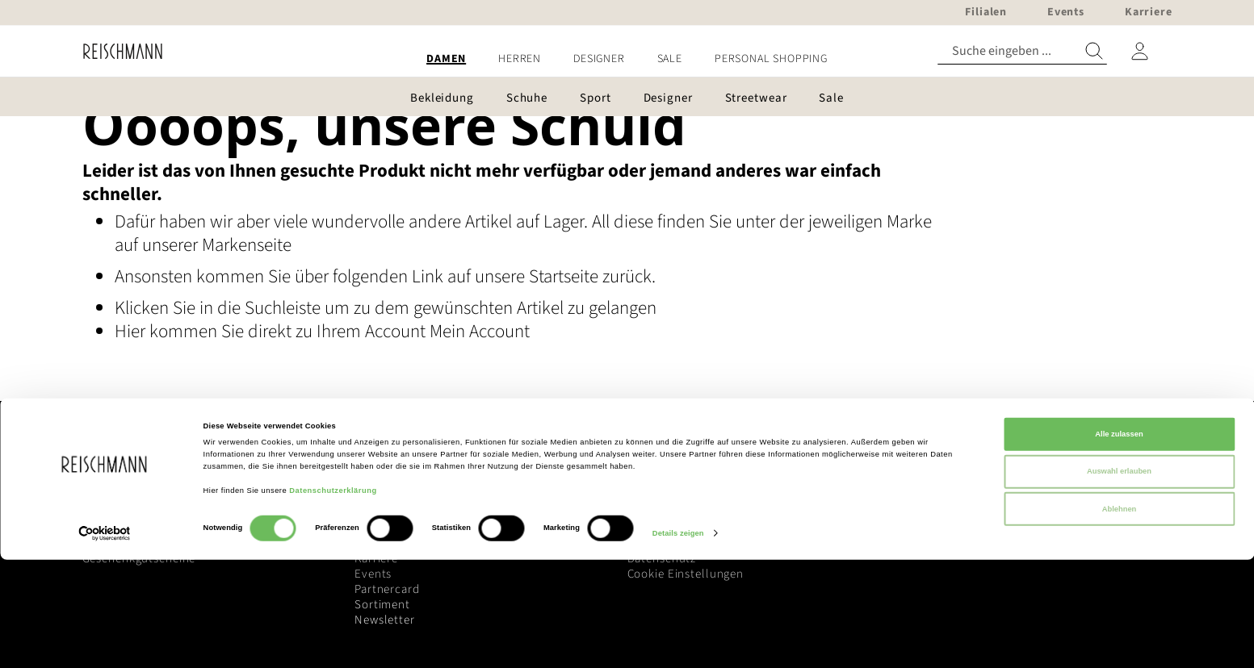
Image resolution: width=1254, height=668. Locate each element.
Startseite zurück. (592, 276)
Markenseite (246, 245)
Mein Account (480, 331)
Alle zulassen (1119, 542)
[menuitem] (446, 59)
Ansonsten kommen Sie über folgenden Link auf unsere (322, 276)
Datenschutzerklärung (332, 599)
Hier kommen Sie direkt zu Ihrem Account (272, 331)
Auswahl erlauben (1119, 579)
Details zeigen (678, 641)
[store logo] (116, 51)
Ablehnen (1119, 617)
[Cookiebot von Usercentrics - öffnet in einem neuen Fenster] (104, 641)
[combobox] (1022, 51)
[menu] (627, 59)
